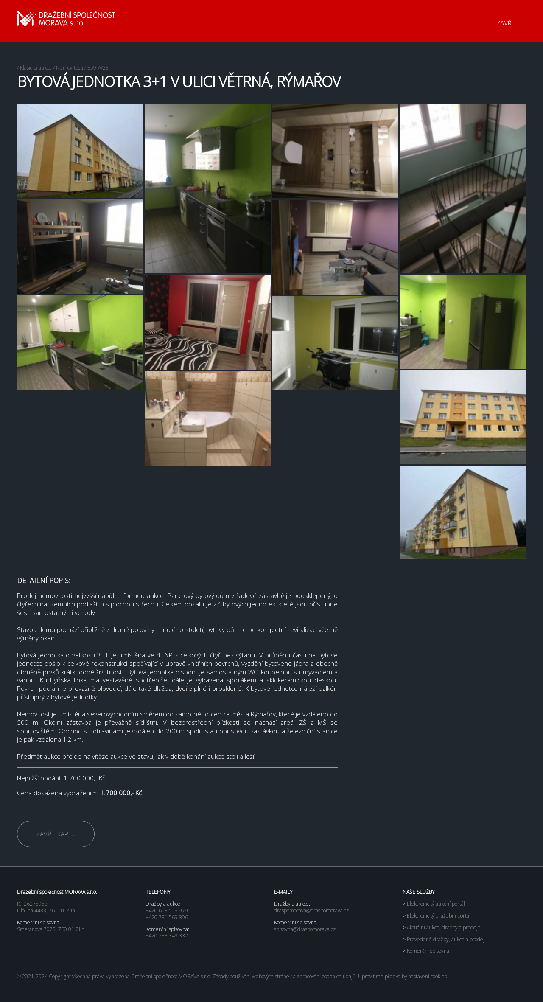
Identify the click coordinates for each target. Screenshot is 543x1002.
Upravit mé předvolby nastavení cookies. (406, 976)
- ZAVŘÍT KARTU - (55, 834)
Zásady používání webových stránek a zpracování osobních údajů (285, 976)
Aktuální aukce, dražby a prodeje (442, 927)
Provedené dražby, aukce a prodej (443, 939)
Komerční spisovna (426, 950)
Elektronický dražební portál (436, 915)
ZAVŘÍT (506, 24)
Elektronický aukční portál (434, 903)
